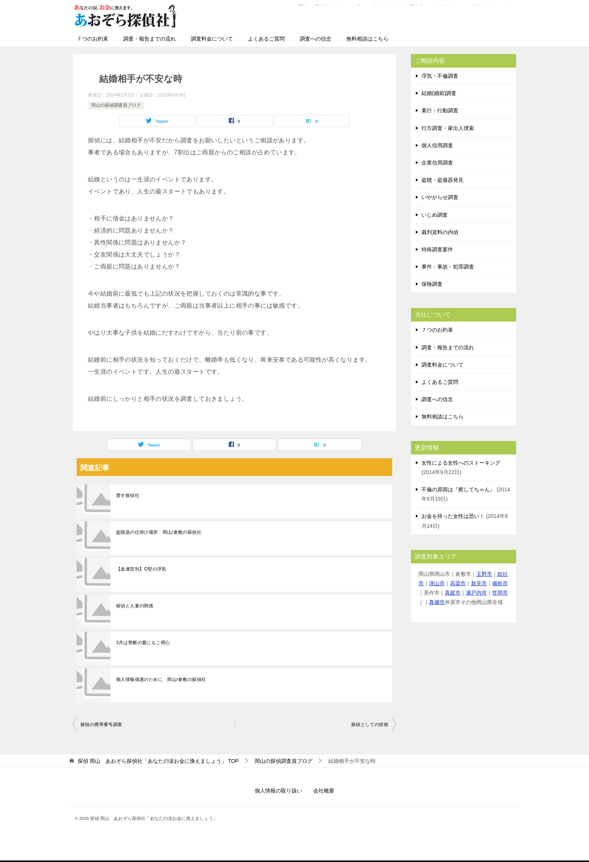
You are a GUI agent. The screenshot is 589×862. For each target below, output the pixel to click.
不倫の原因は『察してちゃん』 (458, 489)
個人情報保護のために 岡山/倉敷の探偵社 (161, 679)
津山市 (437, 583)
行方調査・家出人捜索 (447, 128)
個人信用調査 (437, 145)
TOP (158, 761)
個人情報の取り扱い (278, 791)
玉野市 (484, 574)
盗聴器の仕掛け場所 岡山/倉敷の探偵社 (158, 532)
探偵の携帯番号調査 (101, 724)
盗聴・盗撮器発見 (442, 180)
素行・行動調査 (439, 110)
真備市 (437, 602)
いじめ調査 (434, 215)
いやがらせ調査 (439, 197)
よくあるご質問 (266, 39)
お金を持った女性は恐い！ (453, 516)
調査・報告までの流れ (149, 39)
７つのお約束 (92, 39)
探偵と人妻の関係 (134, 605)
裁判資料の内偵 (439, 232)
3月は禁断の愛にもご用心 (143, 642)
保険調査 (432, 284)
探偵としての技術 (369, 724)
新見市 (479, 583)
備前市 (500, 583)
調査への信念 (315, 39)
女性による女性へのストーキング (460, 463)
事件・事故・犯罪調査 (447, 267)
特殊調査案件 (437, 249)
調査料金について (212, 39)
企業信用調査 (437, 163)
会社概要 (323, 791)
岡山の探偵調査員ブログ (116, 105)
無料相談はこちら (367, 39)
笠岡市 (500, 593)
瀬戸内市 (476, 593)
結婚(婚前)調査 (438, 93)
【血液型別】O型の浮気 (141, 569)
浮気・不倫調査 (439, 76)
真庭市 (453, 593)
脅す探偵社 (127, 495)
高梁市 (458, 583)
